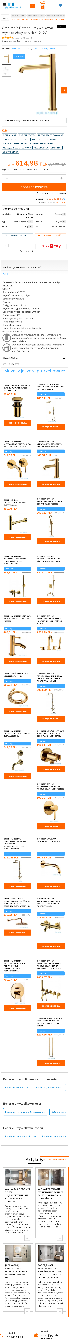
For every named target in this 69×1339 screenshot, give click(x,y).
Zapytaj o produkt (16, 235)
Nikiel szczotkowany (15, 143)
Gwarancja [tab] (10, 358)
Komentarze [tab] (11, 364)
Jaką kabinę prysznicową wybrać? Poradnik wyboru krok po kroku (16, 1271)
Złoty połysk (10, 152)
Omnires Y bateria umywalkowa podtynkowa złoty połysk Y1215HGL (17, 444)
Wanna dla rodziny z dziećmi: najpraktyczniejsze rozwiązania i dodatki (17, 1195)
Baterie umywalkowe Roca (48, 1087)
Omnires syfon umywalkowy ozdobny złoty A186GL (15, 502)
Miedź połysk (40, 147)
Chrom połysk (27, 135)
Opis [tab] (6, 273)
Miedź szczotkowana (43, 139)
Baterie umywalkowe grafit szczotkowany (25, 1112)
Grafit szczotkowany (16, 139)
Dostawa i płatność (49, 235)
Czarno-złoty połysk (42, 143)
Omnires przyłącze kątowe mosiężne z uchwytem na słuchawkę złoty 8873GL (50, 733)
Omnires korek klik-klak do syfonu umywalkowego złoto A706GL (17, 387)
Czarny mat (9, 135)
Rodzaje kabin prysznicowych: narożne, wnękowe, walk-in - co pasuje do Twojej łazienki (50, 1271)
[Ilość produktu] (34, 178)
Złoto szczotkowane (50, 135)
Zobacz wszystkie (54, 1159)
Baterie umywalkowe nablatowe (20, 1136)
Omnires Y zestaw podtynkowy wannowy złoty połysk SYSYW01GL (49, 558)
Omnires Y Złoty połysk (44, 48)
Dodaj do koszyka (34, 187)
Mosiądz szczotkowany (17, 147)
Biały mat (56, 147)
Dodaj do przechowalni (51, 193)
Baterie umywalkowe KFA (17, 1087)
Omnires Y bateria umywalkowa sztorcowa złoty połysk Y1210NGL (49, 444)
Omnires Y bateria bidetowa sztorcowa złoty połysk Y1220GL (17, 618)
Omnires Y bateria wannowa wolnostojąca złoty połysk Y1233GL (49, 501)
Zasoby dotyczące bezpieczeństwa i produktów (27, 120)
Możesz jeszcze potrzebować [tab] (22, 267)
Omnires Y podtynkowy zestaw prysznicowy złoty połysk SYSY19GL (50, 386)
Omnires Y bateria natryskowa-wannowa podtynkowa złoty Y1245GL (50, 786)
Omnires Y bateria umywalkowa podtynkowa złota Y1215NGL (17, 733)
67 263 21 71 (15, 1337)
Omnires (16, 48)
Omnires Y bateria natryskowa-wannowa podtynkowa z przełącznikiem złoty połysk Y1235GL (15, 966)
